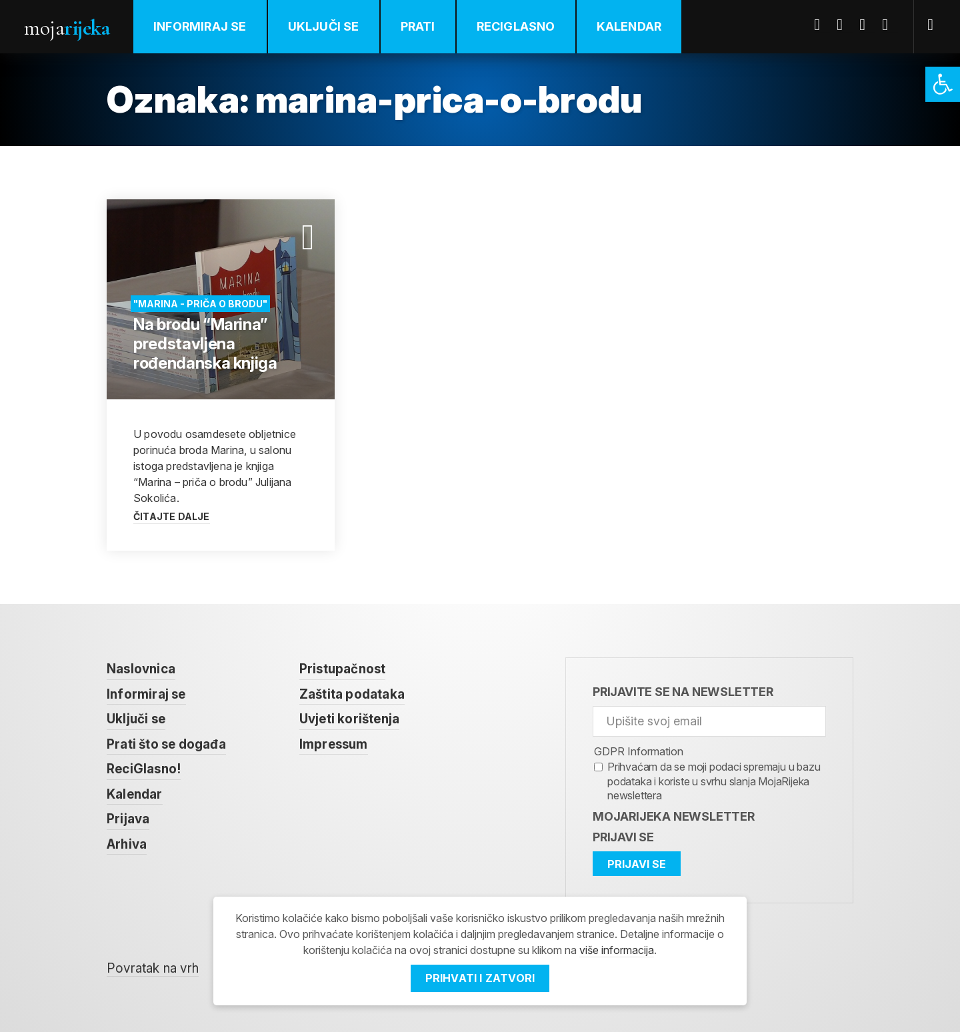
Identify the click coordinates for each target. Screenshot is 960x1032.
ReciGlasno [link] (516, 26)
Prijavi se (623, 837)
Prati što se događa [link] (166, 744)
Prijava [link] (128, 819)
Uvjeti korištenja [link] (349, 719)
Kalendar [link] (629, 26)
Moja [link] (66, 28)
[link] (942, 84)
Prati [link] (418, 26)
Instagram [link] (890, 25)
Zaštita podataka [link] (352, 694)
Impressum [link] (333, 744)
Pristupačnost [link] (342, 669)
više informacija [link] (616, 950)
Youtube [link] (867, 25)
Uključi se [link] (323, 26)
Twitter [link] (845, 25)
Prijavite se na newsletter (683, 692)
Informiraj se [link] (200, 26)
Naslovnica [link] (141, 669)
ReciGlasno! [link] (144, 769)
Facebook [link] (822, 25)
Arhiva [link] (127, 844)
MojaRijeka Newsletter (674, 816)
